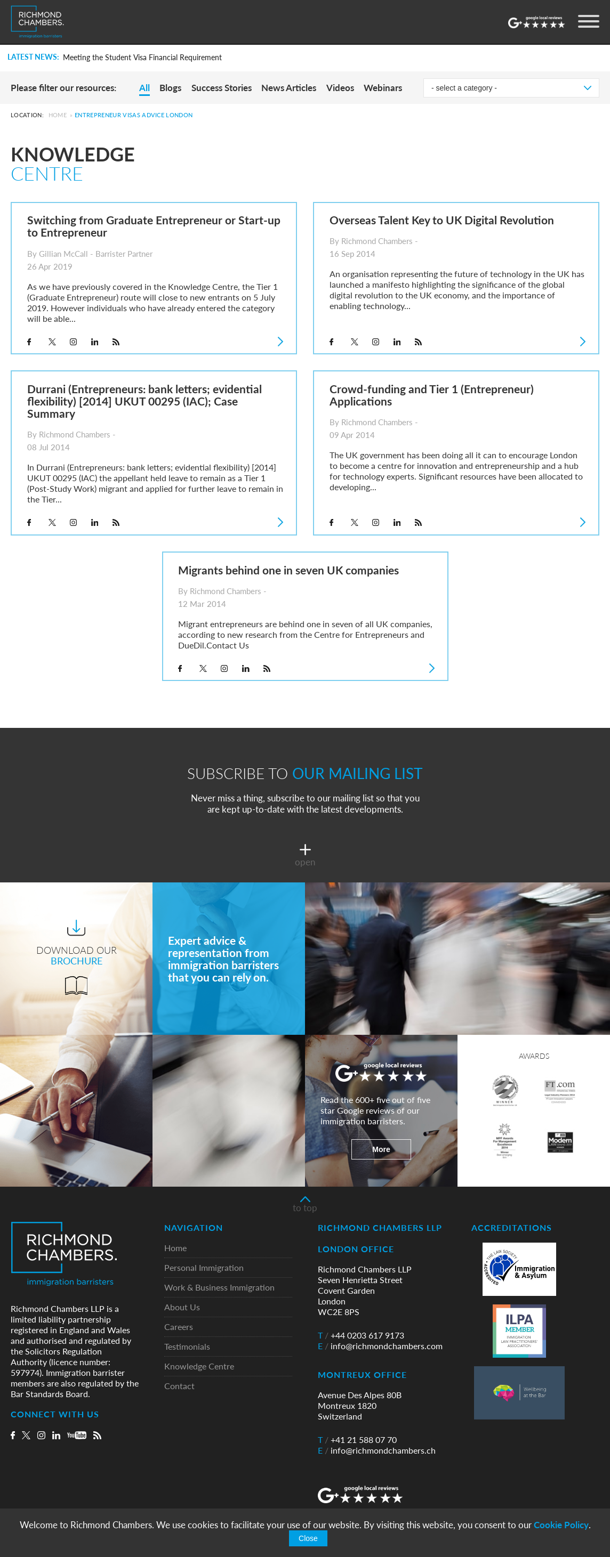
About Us (182, 1307)
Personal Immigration (204, 1268)
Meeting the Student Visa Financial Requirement (142, 57)
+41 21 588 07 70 (357, 1439)
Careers (178, 1327)
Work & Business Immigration (219, 1287)
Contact (179, 1386)
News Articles (288, 87)
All (144, 87)
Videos (340, 87)
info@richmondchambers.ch (377, 1450)
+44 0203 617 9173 (361, 1335)
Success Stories (221, 87)
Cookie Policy (561, 1524)
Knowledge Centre (199, 1366)
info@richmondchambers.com (380, 1346)
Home (58, 115)
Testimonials (187, 1346)
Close (308, 1538)
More (381, 1149)
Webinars (383, 87)
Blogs (170, 87)
